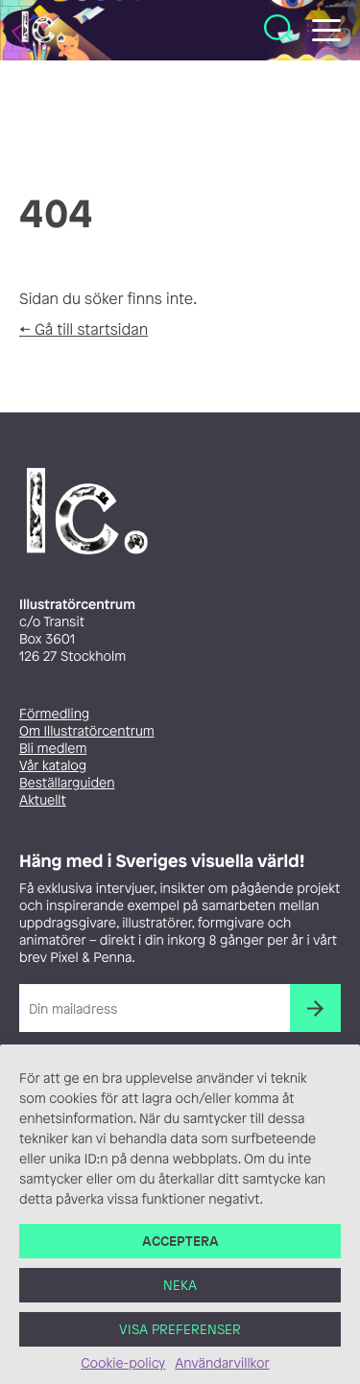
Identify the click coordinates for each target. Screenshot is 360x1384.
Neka (180, 1293)
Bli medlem (52, 748)
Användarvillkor (222, 1372)
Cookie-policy (123, 1372)
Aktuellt (42, 800)
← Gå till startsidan (83, 329)
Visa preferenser (180, 1337)
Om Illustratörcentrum (87, 731)
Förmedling (54, 714)
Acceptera (180, 1249)
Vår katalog (52, 766)
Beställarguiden (66, 783)
